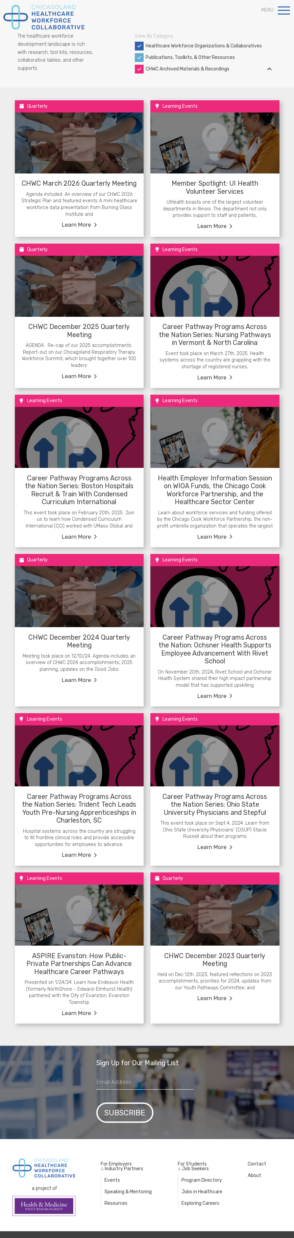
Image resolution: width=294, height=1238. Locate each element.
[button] (284, 10)
